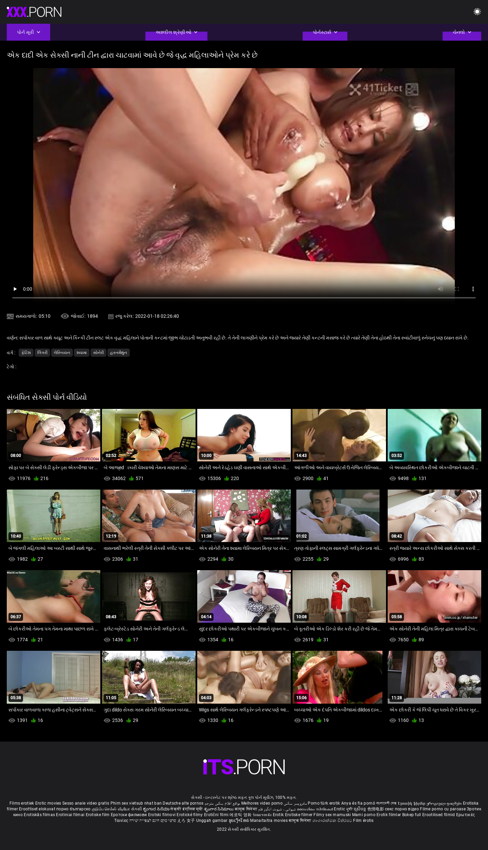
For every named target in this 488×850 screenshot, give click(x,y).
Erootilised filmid (439, 814)
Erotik (279, 814)
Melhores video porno (262, 803)
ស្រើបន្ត (360, 809)
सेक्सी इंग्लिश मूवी (186, 809)
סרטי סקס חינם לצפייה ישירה (152, 820)
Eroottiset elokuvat (37, 809)
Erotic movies (48, 803)
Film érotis (363, 820)
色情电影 (376, 809)
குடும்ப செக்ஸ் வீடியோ (111, 809)
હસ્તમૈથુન (118, 352)
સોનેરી (98, 352)
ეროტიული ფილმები (445, 803)
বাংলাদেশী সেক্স (386, 803)
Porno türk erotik (324, 803)
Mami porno (363, 814)
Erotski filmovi (162, 814)
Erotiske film (98, 814)
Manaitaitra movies (269, 820)
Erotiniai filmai (70, 814)
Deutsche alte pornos (183, 803)
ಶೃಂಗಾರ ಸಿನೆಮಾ (156, 809)
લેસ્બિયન (62, 352)
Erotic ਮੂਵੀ (344, 809)
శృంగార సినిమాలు (219, 809)
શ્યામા (82, 352)
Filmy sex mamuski (332, 814)
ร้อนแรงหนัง (263, 814)
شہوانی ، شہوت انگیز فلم (277, 809)
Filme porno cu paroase (443, 809)
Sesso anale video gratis (85, 803)
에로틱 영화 (240, 814)
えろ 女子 (186, 820)
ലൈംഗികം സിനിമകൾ (315, 809)
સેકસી (136, 809)
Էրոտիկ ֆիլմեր (412, 803)
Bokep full (411, 814)
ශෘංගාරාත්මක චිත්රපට (332, 820)
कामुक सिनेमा (246, 809)
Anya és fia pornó (358, 803)
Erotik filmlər (389, 814)
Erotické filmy (190, 814)
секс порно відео (402, 809)
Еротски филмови (129, 814)
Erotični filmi (217, 814)
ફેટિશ (26, 352)
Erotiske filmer (299, 814)
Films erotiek (21, 803)
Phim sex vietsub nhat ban (136, 803)
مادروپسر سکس (295, 803)
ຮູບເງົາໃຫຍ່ (239, 820)
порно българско (73, 809)
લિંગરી (42, 352)
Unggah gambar (212, 820)
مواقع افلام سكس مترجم (222, 803)
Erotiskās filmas (40, 814)
